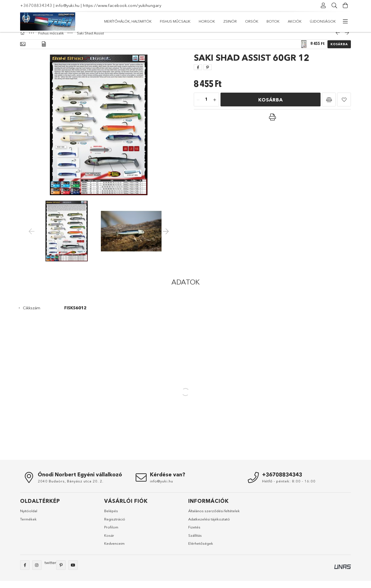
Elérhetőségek (200, 550)
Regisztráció (114, 526)
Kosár (109, 542)
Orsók (188, 21)
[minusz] (198, 107)
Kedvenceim (114, 550)
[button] (329, 107)
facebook (24, 572)
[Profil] (323, 5)
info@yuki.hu (68, 5)
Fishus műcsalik (264, 21)
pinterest (61, 572)
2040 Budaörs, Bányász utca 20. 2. (70, 488)
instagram (37, 572)
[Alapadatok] (22, 51)
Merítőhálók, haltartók (312, 21)
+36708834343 (36, 5)
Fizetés (194, 534)
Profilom (111, 534)
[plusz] (215, 107)
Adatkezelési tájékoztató (209, 526)
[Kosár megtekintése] (345, 5)
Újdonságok (117, 21)
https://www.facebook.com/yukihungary (122, 5)
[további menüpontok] (345, 21)
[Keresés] (334, 5)
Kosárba (339, 51)
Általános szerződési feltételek (214, 518)
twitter (50, 569)
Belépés (111, 518)
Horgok (233, 21)
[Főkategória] (23, 40)
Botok (166, 21)
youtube (73, 572)
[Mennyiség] (206, 107)
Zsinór (210, 21)
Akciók (145, 21)
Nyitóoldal (28, 518)
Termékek (28, 526)
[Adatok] (44, 51)
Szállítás (195, 542)
